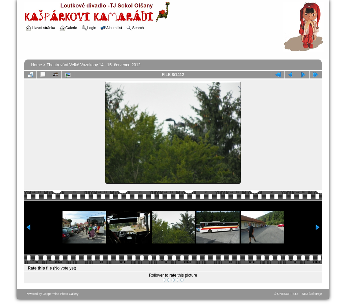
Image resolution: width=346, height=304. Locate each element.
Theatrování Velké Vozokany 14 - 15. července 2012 (94, 65)
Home (36, 65)
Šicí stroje (315, 294)
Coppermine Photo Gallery (60, 294)
